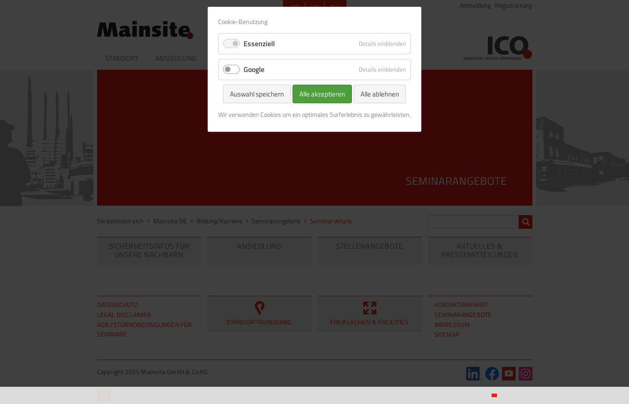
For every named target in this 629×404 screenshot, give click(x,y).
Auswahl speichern (257, 94)
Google (254, 69)
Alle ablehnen (380, 94)
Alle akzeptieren (322, 94)
